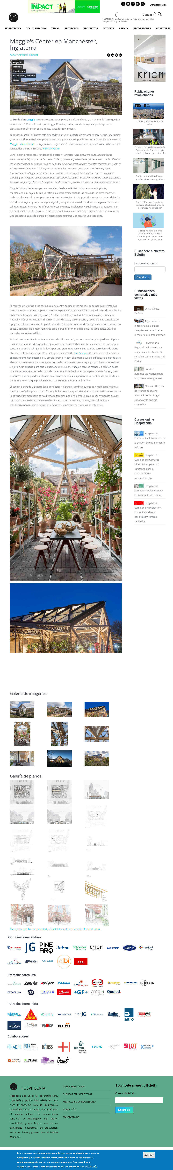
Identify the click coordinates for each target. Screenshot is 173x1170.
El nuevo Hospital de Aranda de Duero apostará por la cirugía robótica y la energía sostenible (150, 150)
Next (168, 58)
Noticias (108, 28)
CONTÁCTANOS (71, 1117)
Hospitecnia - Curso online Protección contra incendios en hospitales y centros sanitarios (147, 512)
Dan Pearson (81, 353)
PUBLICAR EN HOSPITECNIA (77, 1094)
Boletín (139, 254)
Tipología (17, 67)
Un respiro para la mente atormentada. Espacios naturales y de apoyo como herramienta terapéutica (150, 235)
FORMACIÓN (69, 1109)
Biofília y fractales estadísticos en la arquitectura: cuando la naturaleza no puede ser (150, 204)
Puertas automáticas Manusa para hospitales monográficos (150, 177)
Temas (55, 28)
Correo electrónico (145, 263)
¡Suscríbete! (143, 277)
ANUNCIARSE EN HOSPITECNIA (79, 1101)
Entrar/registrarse (158, 4)
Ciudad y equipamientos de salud (150, 123)
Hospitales (163, 28)
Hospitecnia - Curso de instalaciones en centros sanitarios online (148, 490)
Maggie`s (32, 119)
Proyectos (72, 28)
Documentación (36, 28)
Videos (16, 80)
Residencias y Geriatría (24, 75)
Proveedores (142, 28)
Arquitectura (19, 71)
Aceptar (148, 1155)
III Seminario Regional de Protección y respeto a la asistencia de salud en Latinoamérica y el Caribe (149, 352)
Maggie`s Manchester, (22, 144)
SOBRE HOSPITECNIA (74, 1086)
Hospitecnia (13, 28)
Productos (91, 28)
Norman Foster (51, 148)
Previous (132, 58)
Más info (92, 1166)
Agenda (124, 28)
